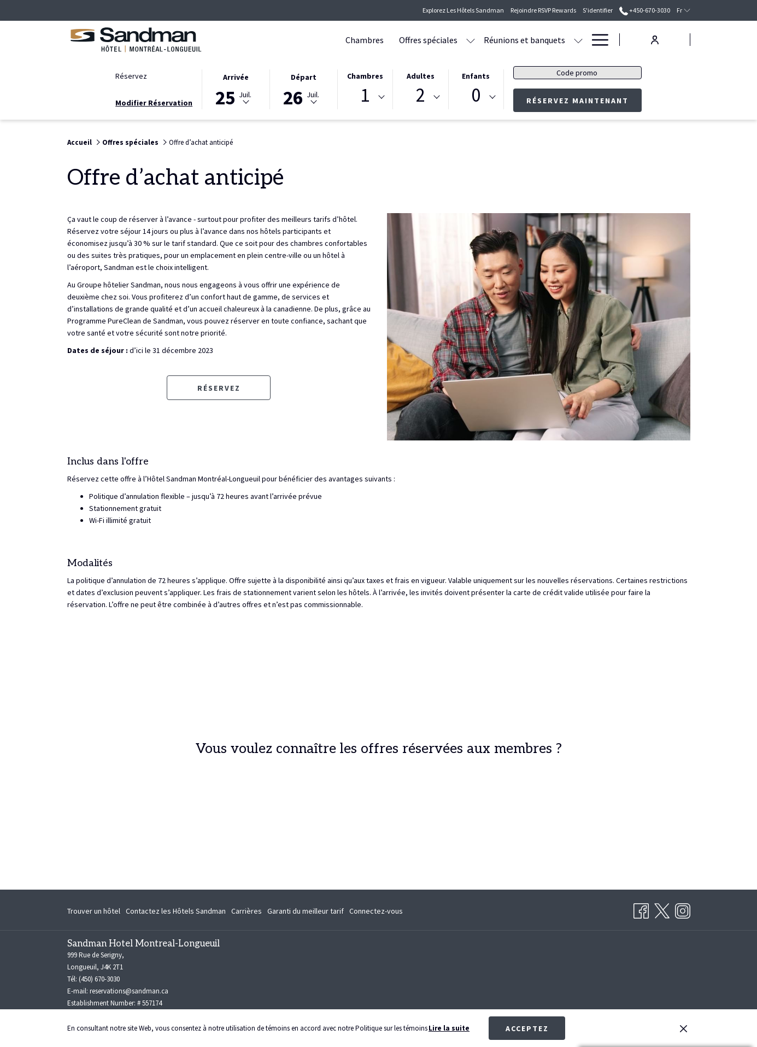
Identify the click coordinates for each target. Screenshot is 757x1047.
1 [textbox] (364, 95)
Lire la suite (449, 1028)
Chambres (365, 76)
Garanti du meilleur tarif (305, 911)
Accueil (79, 142)
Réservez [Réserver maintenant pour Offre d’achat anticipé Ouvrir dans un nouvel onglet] (218, 388)
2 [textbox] (420, 95)
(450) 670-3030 (99, 979)
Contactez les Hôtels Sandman (176, 911)
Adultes (421, 76)
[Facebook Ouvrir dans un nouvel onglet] (641, 909)
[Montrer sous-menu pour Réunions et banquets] (513, 39)
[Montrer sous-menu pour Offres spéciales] (405, 39)
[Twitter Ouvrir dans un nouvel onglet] (662, 909)
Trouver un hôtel (93, 911)
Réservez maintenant (584, 100)
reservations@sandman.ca (129, 991)
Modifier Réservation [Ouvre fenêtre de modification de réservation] (153, 103)
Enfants (476, 76)
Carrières (246, 911)
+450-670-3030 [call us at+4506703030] (644, 10)
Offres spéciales (130, 142)
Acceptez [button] (527, 1028)
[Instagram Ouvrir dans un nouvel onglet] (682, 909)
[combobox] (365, 97)
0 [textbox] (475, 95)
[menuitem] (299, 39)
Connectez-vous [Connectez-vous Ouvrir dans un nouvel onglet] (376, 912)
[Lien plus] (596, 39)
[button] (235, 88)
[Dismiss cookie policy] (683, 1028)
